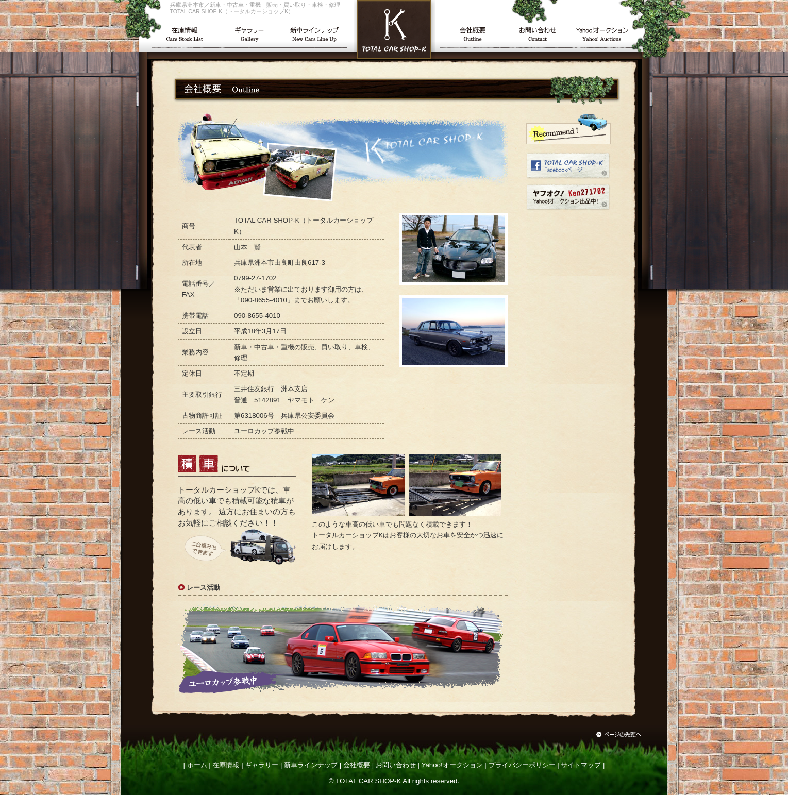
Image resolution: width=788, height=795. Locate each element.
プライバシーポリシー (522, 765)
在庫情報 (225, 765)
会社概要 (356, 765)
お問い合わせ (396, 765)
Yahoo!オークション (452, 765)
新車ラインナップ (311, 765)
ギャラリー (261, 765)
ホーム (197, 765)
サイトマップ (581, 765)
